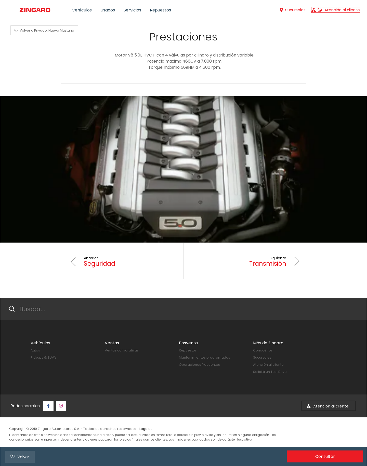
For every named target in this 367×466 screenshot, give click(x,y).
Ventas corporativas (122, 350)
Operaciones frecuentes (199, 364)
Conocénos (263, 350)
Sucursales (262, 357)
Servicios (132, 10)
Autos (35, 350)
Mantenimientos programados (204, 357)
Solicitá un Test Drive (270, 371)
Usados (107, 10)
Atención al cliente (268, 364)
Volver (18, 456)
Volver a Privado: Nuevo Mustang (43, 30)
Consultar (325, 456)
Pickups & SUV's (44, 357)
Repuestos (160, 10)
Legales (145, 428)
